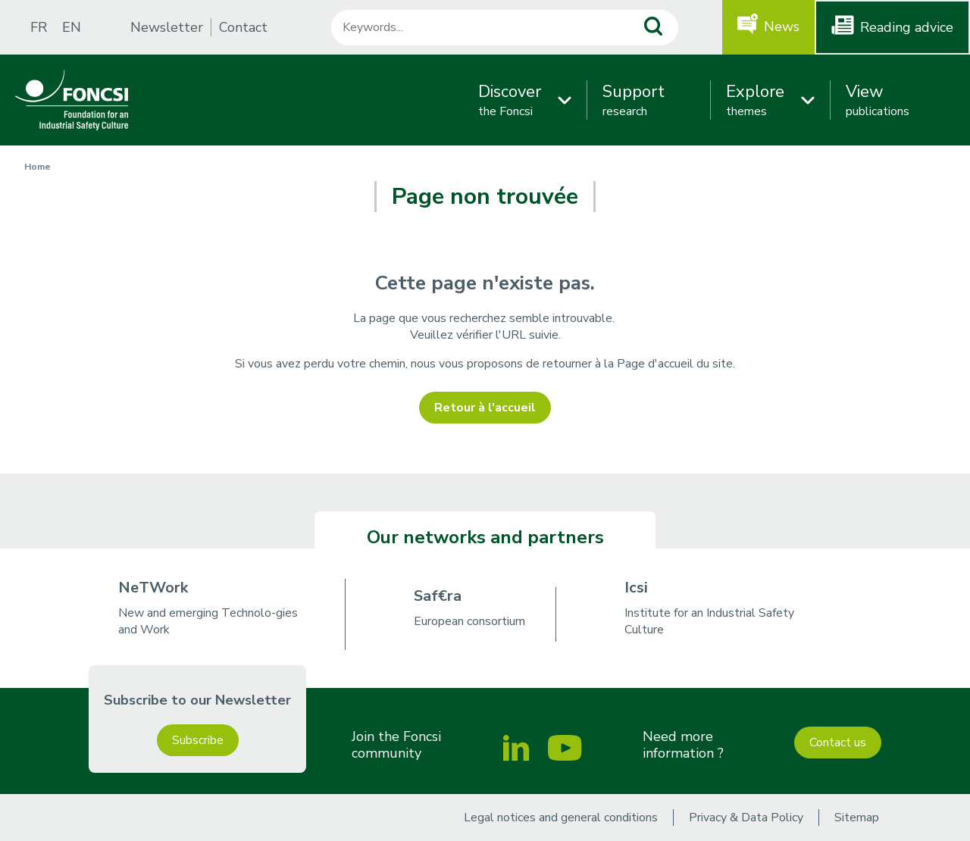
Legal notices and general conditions (561, 817)
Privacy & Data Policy (746, 817)
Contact (243, 27)
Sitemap (856, 817)
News (781, 26)
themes (755, 100)
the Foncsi (509, 100)
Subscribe (198, 740)
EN (71, 27)
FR (38, 27)
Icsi (636, 587)
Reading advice (906, 27)
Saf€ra (438, 596)
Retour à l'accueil (485, 407)
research (633, 100)
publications (877, 100)
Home (37, 167)
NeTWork (153, 587)
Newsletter (166, 27)
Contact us (837, 742)
